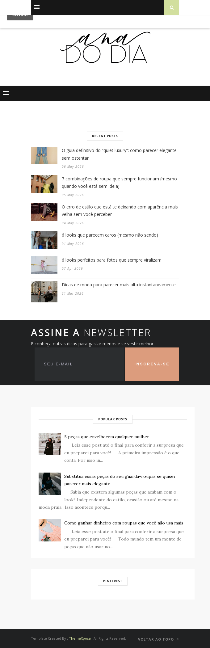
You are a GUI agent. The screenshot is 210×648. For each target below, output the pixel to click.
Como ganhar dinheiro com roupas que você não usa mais (123, 523)
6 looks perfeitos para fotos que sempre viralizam (112, 260)
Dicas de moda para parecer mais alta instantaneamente (119, 285)
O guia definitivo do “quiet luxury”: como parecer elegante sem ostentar (119, 154)
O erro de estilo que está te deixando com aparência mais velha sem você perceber (120, 210)
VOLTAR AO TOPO (158, 639)
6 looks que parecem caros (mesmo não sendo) (110, 235)
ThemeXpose (80, 638)
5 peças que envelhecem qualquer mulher (106, 437)
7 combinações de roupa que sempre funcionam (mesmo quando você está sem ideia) (119, 182)
